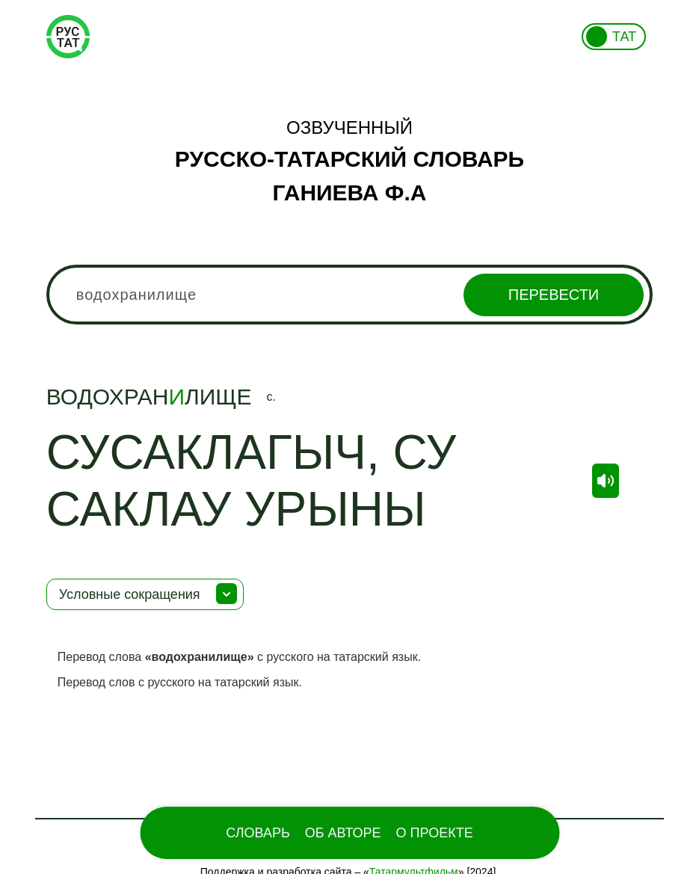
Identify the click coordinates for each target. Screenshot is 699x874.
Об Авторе (343, 832)
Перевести (553, 294)
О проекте (434, 832)
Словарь (257, 832)
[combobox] (349, 294)
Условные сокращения (129, 594)
